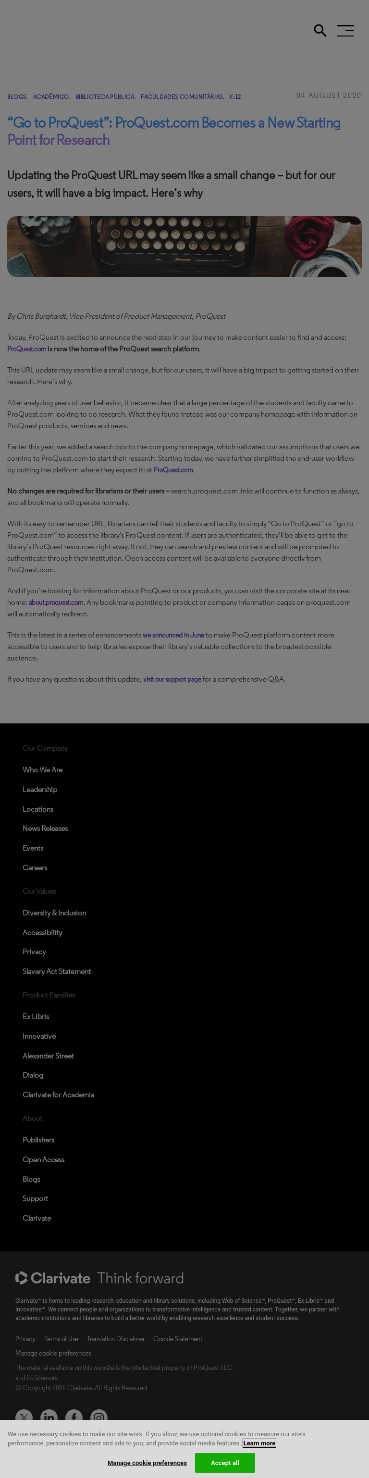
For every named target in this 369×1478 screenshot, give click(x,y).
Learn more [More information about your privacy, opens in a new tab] (260, 1452)
